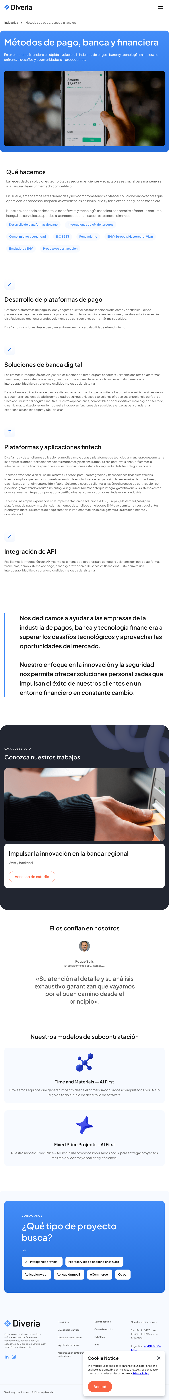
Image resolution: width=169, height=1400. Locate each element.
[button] (160, 7)
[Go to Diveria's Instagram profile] (14, 1357)
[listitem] (84, 828)
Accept (100, 1386)
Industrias (11, 22)
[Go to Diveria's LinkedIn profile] (6, 1357)
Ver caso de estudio (32, 876)
